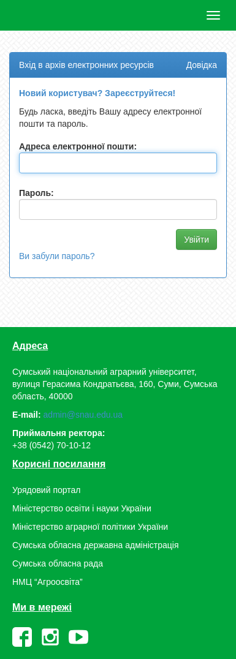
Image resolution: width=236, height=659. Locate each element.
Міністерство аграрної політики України (90, 527)
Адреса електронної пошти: (78, 146)
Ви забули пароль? (56, 256)
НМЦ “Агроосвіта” (47, 582)
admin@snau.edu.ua (83, 415)
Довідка (201, 65)
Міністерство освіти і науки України (81, 508)
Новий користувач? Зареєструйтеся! (97, 93)
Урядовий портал (46, 490)
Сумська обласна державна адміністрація (95, 545)
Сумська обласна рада (57, 563)
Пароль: (36, 193)
